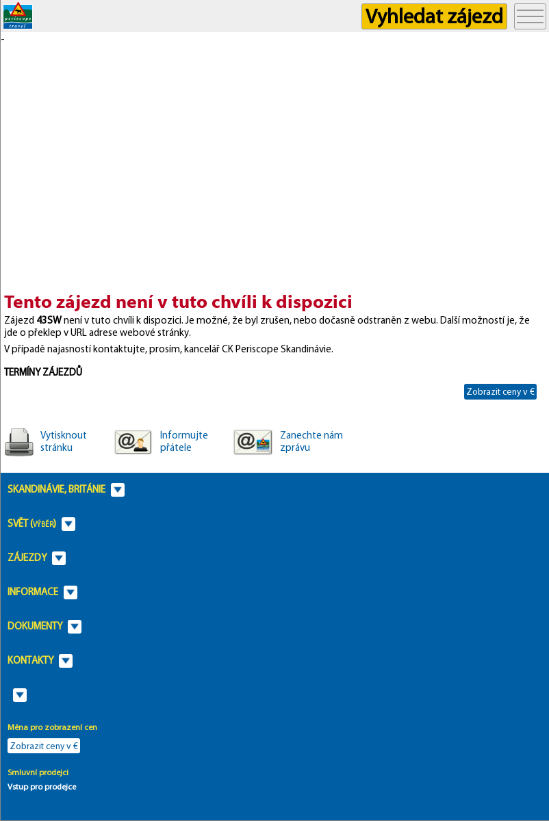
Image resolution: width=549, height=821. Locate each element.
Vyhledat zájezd (434, 16)
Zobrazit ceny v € (500, 391)
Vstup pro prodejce (42, 786)
